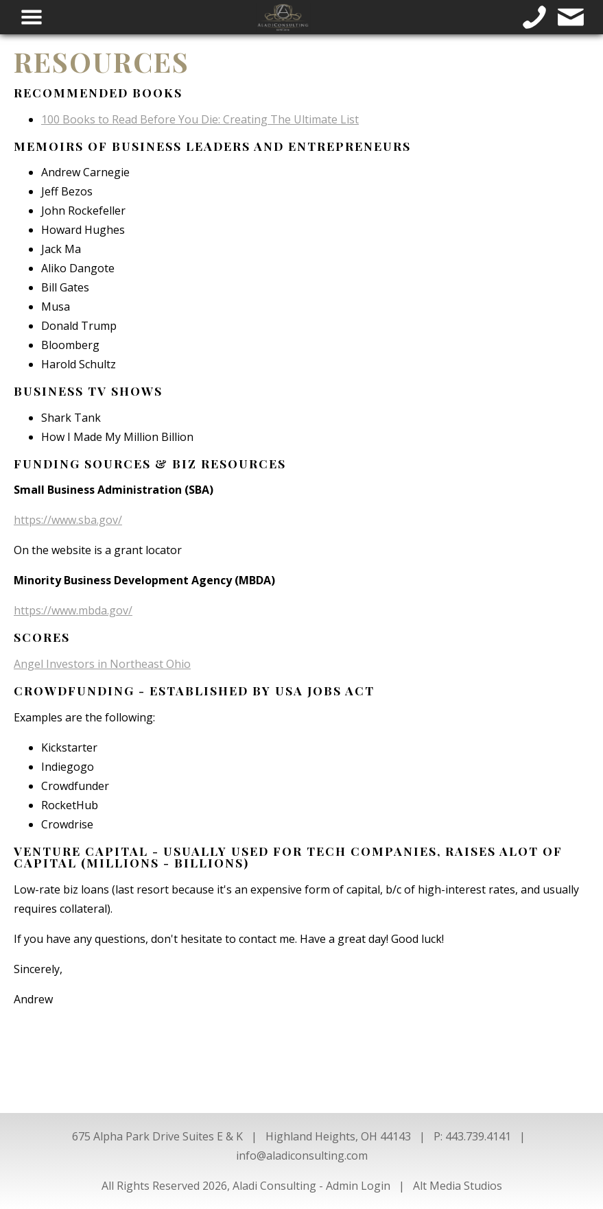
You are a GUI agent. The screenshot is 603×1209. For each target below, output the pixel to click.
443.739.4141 (478, 1136)
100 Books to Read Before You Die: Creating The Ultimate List (200, 119)
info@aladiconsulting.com (302, 1155)
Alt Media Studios (457, 1185)
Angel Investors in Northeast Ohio (102, 663)
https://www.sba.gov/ (68, 519)
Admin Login (358, 1185)
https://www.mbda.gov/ (73, 610)
